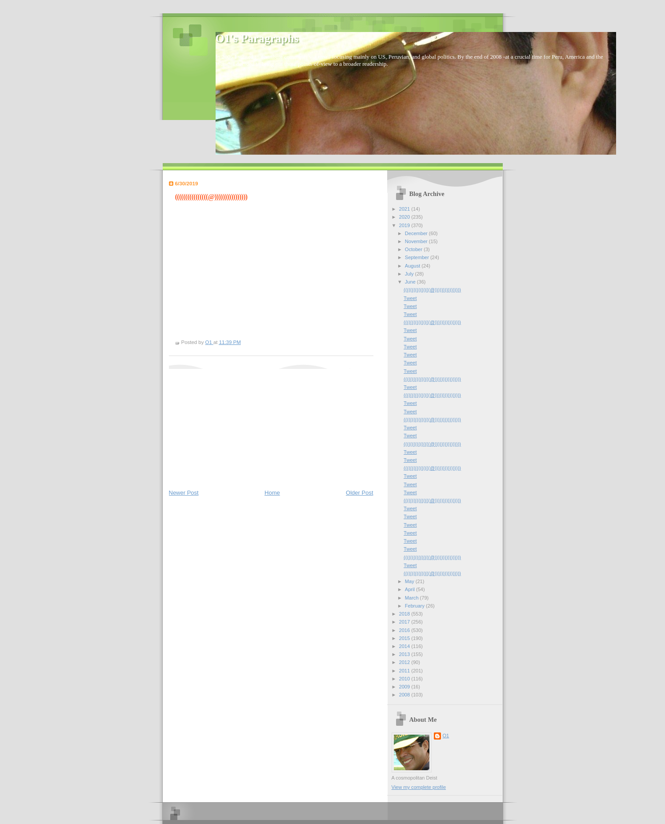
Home (272, 492)
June (411, 281)
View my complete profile (419, 787)
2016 (405, 630)
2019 (405, 225)
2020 (405, 217)
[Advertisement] (235, 424)
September (417, 257)
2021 (405, 209)
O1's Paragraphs (257, 38)
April (410, 589)
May (410, 581)
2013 (405, 654)
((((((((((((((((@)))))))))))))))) (432, 289)
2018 (405, 613)
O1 (446, 735)
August (413, 265)
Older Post (359, 492)
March (412, 597)
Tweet (410, 298)
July (410, 273)
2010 (405, 678)
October (414, 249)
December (417, 233)
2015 (405, 638)
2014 (405, 646)
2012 (405, 662)
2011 (405, 670)
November (417, 241)
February (415, 605)
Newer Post (184, 492)
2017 (405, 621)
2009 (405, 686)
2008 (405, 694)
